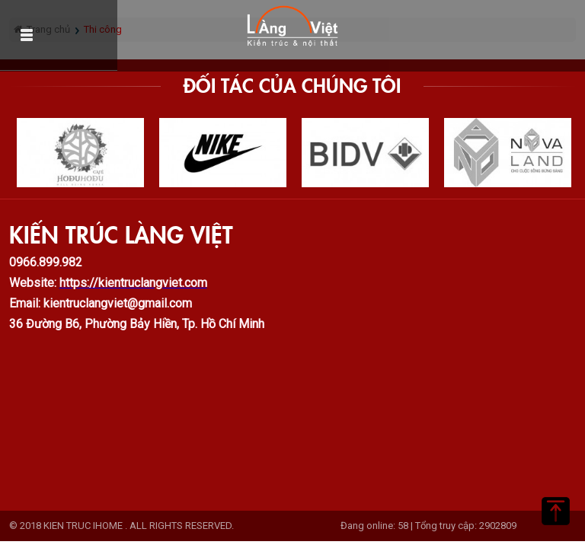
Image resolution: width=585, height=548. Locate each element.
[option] (80, 152)
